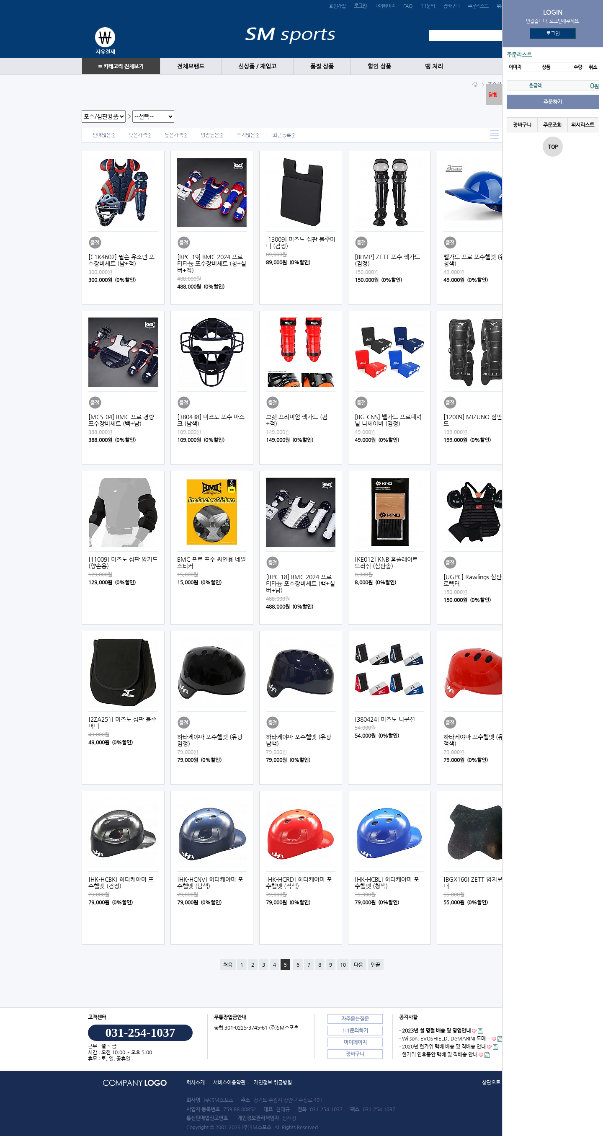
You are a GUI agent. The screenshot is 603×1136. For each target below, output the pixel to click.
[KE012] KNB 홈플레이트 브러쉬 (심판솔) (386, 562)
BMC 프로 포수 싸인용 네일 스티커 (211, 562)
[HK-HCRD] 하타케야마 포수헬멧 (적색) (299, 882)
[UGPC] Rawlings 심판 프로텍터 (476, 580)
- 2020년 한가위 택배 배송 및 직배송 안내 (442, 1046)
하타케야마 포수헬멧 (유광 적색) (476, 740)
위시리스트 (582, 125)
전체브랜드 (190, 66)
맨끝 (375, 965)
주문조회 (552, 125)
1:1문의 (427, 6)
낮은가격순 (140, 135)
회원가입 (337, 6)
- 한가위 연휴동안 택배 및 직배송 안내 (438, 1054)
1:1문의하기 (355, 1030)
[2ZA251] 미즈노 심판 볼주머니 (122, 722)
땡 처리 (434, 66)
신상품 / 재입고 (257, 66)
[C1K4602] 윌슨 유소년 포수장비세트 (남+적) (121, 260)
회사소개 (195, 1082)
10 (343, 965)
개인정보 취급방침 (273, 1082)
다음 (358, 965)
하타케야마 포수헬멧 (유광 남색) (298, 740)
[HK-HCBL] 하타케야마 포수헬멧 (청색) (387, 882)
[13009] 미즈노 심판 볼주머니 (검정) (300, 242)
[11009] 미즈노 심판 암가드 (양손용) (123, 562)
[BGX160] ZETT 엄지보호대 (475, 882)
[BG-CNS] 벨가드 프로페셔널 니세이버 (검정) (388, 420)
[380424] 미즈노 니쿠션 (385, 719)
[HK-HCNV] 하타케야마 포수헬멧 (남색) (210, 882)
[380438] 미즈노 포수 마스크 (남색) (211, 420)
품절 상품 (322, 66)
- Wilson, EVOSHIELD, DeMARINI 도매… (444, 1038)
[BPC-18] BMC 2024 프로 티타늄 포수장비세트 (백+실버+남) (300, 583)
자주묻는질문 (355, 1019)
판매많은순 (104, 135)
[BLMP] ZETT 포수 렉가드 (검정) (387, 260)
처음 (227, 965)
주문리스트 (478, 6)
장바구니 (451, 6)
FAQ (407, 6)
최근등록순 (284, 135)
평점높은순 (212, 135)
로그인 (553, 33)
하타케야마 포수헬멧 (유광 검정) (209, 740)
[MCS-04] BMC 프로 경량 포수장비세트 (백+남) (121, 420)
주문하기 (553, 102)
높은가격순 (176, 135)
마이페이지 (384, 6)
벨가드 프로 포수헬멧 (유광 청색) (476, 260)
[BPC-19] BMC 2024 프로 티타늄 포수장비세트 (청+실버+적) (211, 263)
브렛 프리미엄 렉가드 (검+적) (296, 420)
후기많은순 (248, 135)
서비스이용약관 (229, 1082)
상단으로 (491, 1082)
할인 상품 (379, 66)
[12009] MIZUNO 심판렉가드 (478, 420)
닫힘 (492, 95)
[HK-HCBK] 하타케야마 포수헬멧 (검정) (121, 882)
